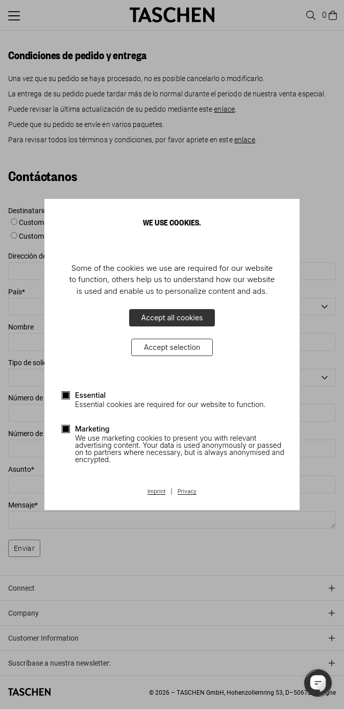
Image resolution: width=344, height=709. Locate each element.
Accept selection (172, 347)
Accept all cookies (172, 317)
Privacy (187, 492)
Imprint (156, 492)
